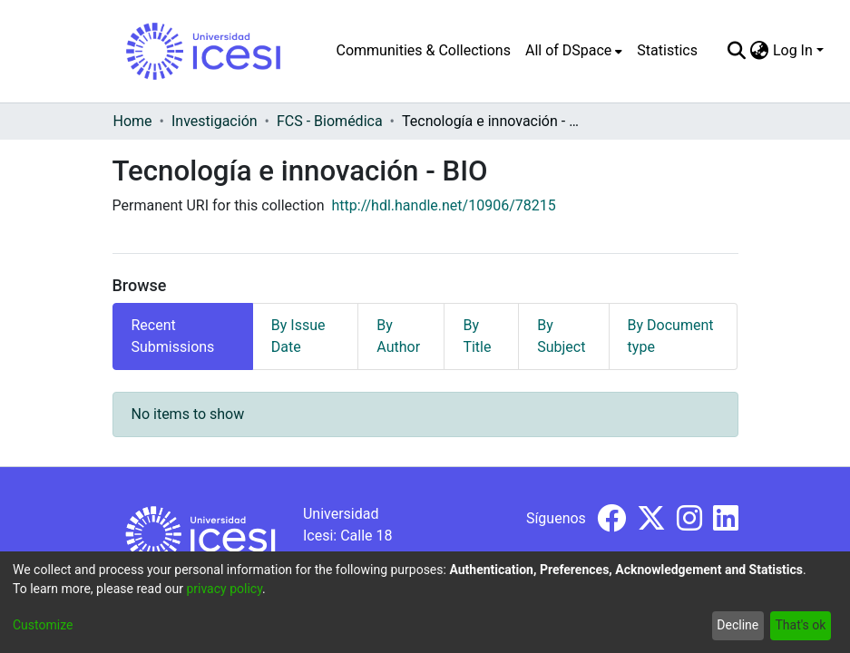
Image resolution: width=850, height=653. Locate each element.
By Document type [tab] (671, 336)
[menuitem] (573, 51)
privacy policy (224, 588)
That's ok (800, 625)
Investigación (214, 121)
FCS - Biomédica (330, 121)
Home (132, 121)
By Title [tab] (477, 336)
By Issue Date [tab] (298, 336)
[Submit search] (737, 51)
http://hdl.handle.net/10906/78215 (444, 205)
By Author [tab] (398, 336)
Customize (43, 625)
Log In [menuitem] (793, 50)
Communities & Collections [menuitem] (424, 50)
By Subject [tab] (561, 336)
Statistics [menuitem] (667, 50)
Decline (737, 625)
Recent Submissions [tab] (173, 336)
